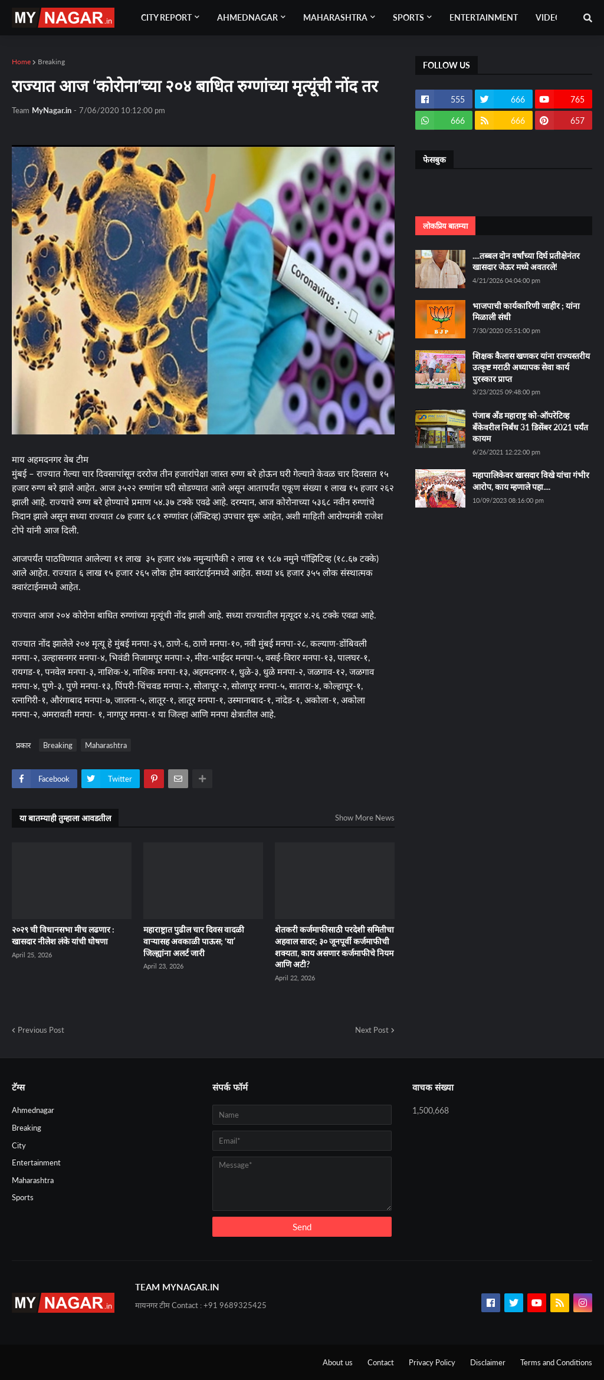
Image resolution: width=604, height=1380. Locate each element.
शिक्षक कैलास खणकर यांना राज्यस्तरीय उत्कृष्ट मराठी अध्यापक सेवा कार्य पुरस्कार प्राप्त (531, 367)
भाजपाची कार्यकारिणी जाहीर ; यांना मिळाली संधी (526, 311)
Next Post (372, 1030)
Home (21, 61)
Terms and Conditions (556, 1362)
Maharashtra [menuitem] (335, 17)
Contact (380, 1362)
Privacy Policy (432, 1362)
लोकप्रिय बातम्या (445, 225)
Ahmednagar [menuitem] (247, 17)
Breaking (51, 61)
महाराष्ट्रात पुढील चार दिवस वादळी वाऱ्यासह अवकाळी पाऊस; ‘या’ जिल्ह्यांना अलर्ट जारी (193, 940)
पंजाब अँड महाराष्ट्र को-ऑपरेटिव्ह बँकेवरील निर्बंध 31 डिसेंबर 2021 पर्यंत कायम (530, 426)
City (19, 1145)
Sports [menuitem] (408, 17)
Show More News (365, 817)
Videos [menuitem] (551, 17)
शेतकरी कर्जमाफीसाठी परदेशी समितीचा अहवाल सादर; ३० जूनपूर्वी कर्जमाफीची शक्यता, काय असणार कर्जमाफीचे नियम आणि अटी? (334, 946)
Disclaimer (487, 1362)
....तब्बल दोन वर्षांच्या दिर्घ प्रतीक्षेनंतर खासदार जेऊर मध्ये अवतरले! (526, 261)
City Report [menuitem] (166, 17)
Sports (23, 1197)
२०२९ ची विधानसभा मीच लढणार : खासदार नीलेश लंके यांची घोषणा (63, 935)
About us (338, 1362)
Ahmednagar (33, 1110)
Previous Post (41, 1030)
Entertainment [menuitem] (483, 17)
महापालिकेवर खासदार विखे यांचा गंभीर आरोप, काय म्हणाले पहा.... (530, 481)
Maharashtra (106, 745)
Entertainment (36, 1162)
